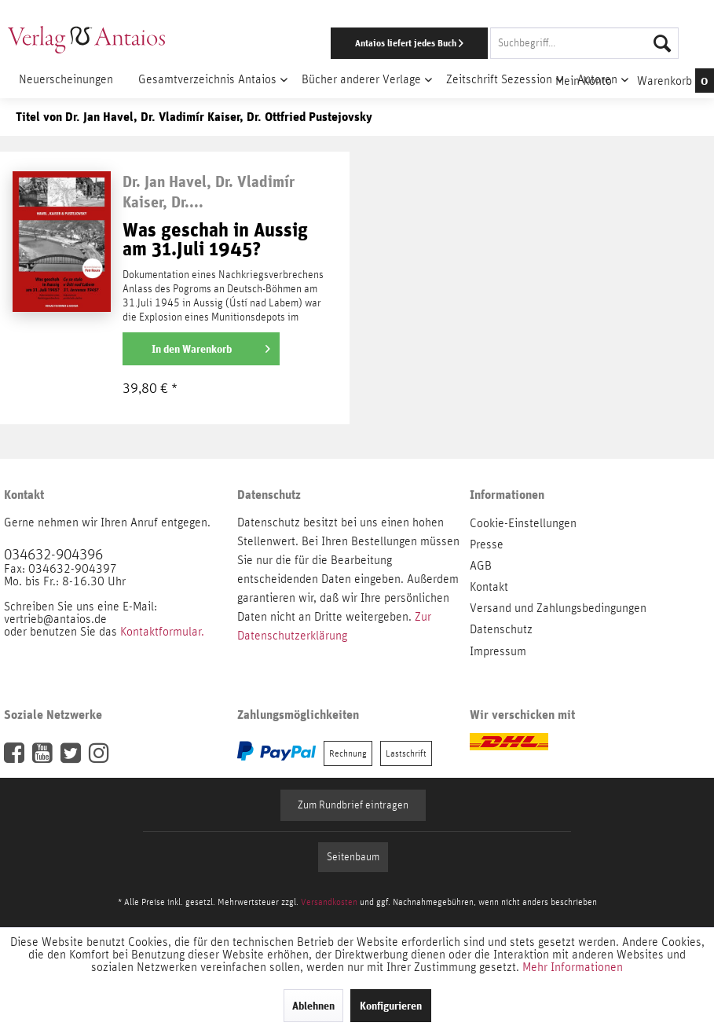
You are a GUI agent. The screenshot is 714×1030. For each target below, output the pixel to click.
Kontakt (489, 587)
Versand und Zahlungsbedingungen (558, 608)
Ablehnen (313, 1005)
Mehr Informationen (572, 967)
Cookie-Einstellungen (523, 523)
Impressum (498, 651)
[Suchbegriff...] (584, 43)
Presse (486, 544)
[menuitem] (464, 43)
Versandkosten (329, 902)
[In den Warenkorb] (201, 348)
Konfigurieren (391, 1005)
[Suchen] (662, 43)
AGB (481, 565)
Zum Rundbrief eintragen (353, 805)
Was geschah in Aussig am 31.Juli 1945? (215, 240)
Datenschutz (501, 629)
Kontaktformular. (162, 631)
